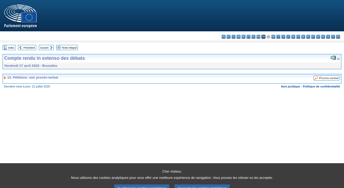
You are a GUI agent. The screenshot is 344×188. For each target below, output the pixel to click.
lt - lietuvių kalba (288, 37)
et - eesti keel (248, 37)
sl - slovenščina (328, 37)
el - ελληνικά (253, 37)
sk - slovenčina (323, 37)
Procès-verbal (328, 78)
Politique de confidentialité (321, 86)
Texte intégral (69, 47)
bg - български (224, 37)
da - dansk (239, 37)
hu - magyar (293, 37)
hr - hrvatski (273, 37)
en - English (258, 37)
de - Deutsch (243, 37)
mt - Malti (298, 37)
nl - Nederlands (303, 37)
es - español (229, 37)
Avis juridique (290, 86)
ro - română (318, 37)
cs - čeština (234, 37)
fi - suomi (333, 37)
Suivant (44, 47)
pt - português (313, 37)
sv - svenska (338, 37)
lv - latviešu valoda (283, 37)
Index (11, 47)
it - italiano (278, 37)
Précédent (29, 47)
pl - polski (308, 37)
